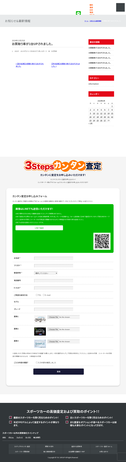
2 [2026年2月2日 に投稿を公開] (90, 109)
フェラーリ (19, 437)
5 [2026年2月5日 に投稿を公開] (101, 109)
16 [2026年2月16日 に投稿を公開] (90, 117)
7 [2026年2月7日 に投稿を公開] (108, 109)
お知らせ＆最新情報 (95, 21)
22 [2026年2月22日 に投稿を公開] (112, 117)
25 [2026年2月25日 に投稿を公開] (98, 120)
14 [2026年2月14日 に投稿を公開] (109, 113)
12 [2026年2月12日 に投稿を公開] (101, 113)
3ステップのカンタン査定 (22, 446)
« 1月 (90, 123)
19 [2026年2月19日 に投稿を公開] (101, 117)
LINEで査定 (39, 228)
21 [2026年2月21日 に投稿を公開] (109, 117)
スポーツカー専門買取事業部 (22, 7)
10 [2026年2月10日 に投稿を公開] (94, 113)
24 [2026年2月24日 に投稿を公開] (94, 120)
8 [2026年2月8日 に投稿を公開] (112, 109)
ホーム (86, 21)
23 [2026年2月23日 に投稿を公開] (90, 120)
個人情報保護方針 (49, 451)
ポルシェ (11, 437)
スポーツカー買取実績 (22, 451)
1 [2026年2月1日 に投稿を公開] (112, 106)
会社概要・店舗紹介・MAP (77, 451)
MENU (120, 7)
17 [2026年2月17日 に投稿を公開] (94, 117)
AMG (4, 437)
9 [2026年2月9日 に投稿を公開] (90, 113)
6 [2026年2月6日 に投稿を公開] (104, 109)
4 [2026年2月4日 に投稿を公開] (97, 109)
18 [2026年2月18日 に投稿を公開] (98, 117)
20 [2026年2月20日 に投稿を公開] (105, 117)
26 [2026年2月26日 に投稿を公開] (101, 120)
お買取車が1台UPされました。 (99, 47)
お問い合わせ (103, 451)
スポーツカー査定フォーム (104, 446)
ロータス (28, 437)
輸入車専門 (36, 437)
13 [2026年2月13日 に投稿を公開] (105, 113)
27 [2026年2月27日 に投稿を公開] (105, 120)
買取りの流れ (49, 446)
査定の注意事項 (76, 446)
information (93, 84)
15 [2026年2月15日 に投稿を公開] (112, 113)
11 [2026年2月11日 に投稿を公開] (98, 113)
